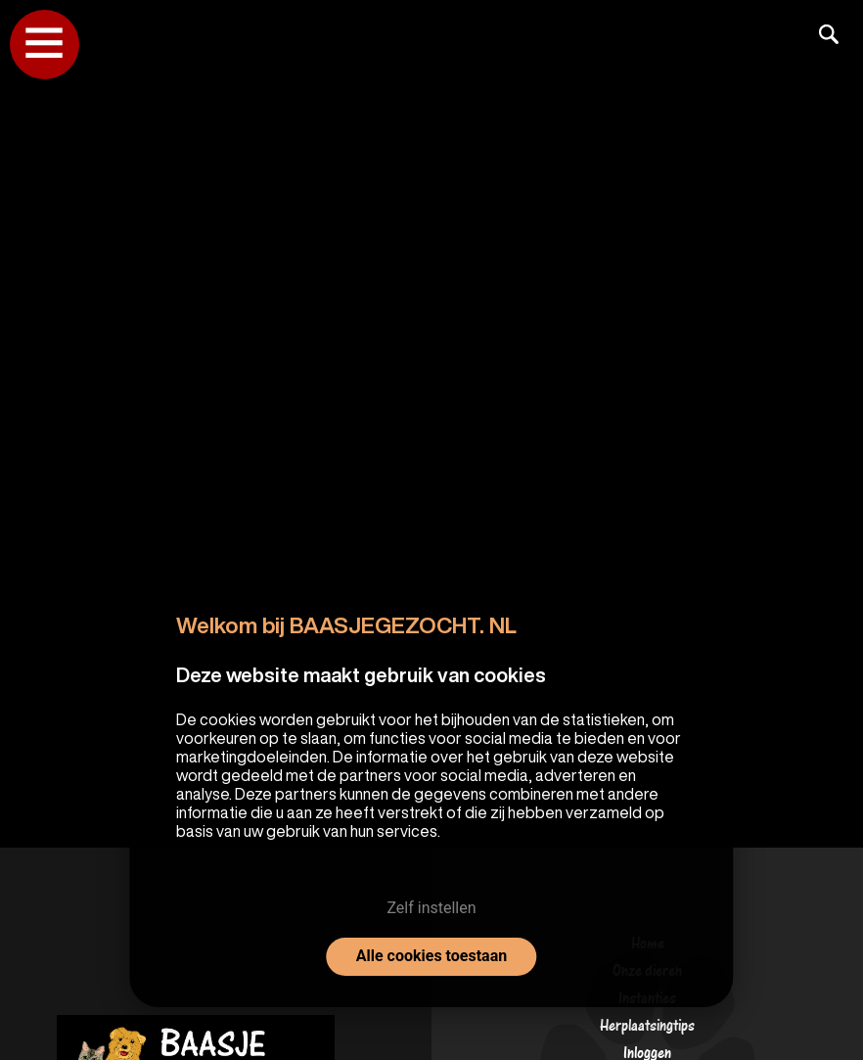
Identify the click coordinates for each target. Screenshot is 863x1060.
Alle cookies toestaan (431, 955)
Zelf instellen (431, 908)
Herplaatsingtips (647, 1029)
